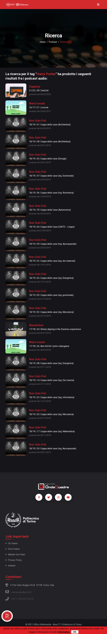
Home (43, 42)
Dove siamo (12, 549)
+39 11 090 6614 (19, 599)
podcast (53, 42)
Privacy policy (13, 560)
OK (74, 632)
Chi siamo (11, 543)
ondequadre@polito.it (18, 592)
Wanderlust (36, 325)
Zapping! (34, 86)
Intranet (10, 565)
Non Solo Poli (37, 120)
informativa (64, 632)
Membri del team (15, 554)
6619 (31, 599)
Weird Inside (37, 103)
